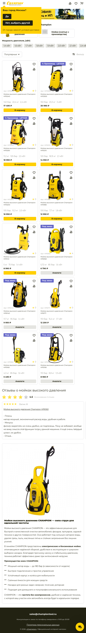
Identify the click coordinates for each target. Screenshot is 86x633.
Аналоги (56, 273)
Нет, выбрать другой (17, 23)
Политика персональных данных (43, 625)
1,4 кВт (7, 45)
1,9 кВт (50, 45)
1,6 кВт (18, 45)
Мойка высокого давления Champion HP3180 (56, 204)
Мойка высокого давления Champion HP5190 (56, 366)
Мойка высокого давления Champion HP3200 (19, 204)
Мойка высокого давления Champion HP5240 (19, 95)
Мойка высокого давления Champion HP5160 (19, 366)
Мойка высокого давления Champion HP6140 (19, 312)
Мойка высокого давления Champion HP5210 (56, 149)
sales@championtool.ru (42, 614)
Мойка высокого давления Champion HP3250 (19, 149)
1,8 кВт (39, 45)
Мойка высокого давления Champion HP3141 (19, 258)
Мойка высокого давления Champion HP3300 (56, 95)
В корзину (20, 110)
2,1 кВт (73, 45)
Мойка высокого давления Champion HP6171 (56, 312)
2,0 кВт (61, 45)
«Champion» (31, 629)
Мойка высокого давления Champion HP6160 (56, 258)
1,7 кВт (28, 45)
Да (7, 16)
